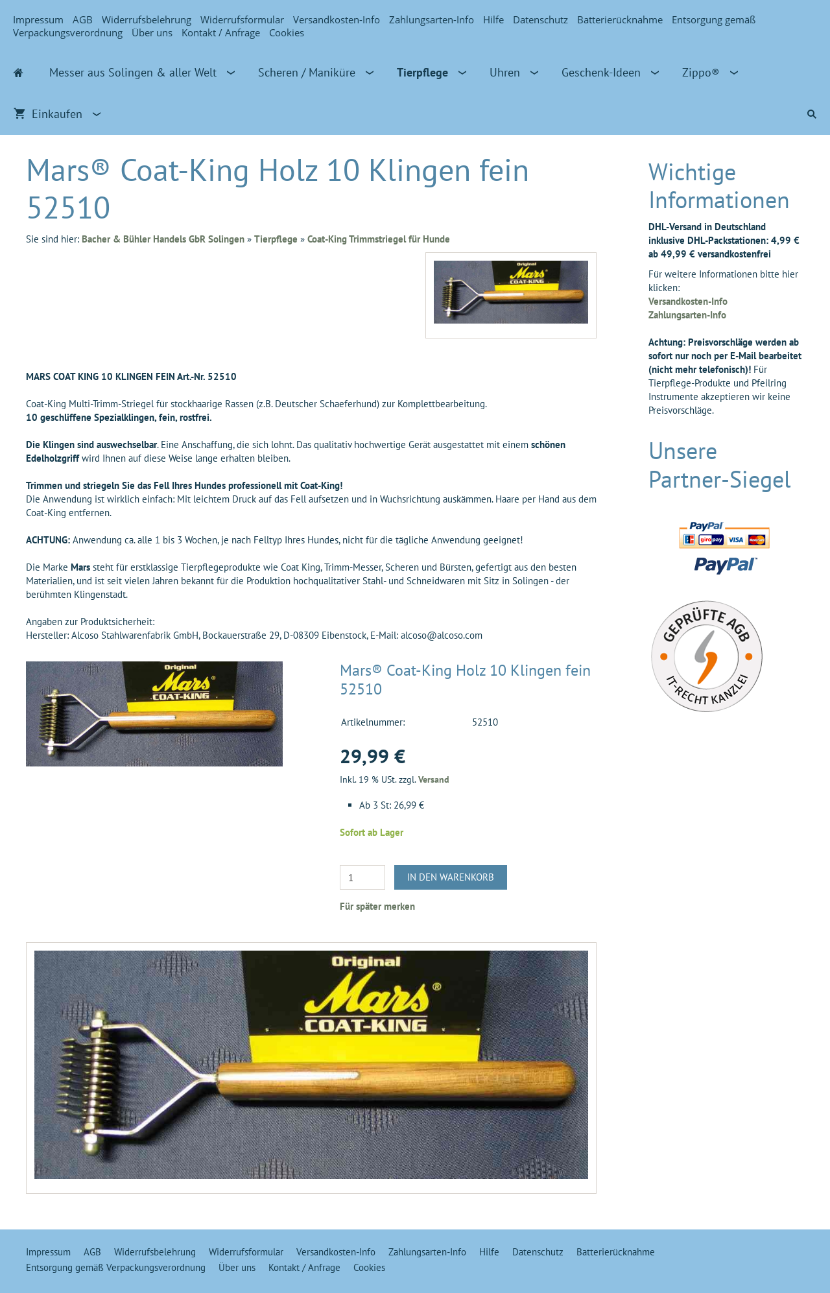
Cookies (286, 32)
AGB (83, 19)
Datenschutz (540, 19)
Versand (433, 779)
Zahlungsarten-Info (431, 19)
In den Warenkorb (450, 877)
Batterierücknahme (620, 19)
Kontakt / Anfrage (221, 32)
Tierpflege (276, 239)
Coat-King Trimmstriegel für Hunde (378, 239)
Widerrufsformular (242, 19)
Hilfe (493, 19)
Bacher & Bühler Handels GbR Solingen (163, 239)
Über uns (152, 32)
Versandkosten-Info (336, 19)
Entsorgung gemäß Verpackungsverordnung (116, 1267)
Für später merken (377, 906)
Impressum (38, 19)
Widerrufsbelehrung (146, 19)
